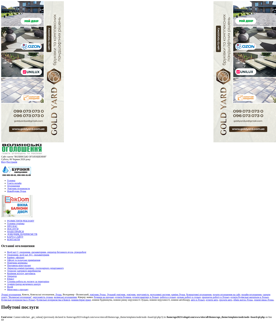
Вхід (3, 162)
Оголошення (13, 186)
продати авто (225, 300)
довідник (131, 294)
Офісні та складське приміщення (23, 260)
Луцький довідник (116, 294)
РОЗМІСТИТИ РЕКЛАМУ (20, 221)
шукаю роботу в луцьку (189, 297)
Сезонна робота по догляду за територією (28, 281)
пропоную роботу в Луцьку (215, 297)
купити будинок (123, 297)
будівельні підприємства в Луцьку (18, 300)
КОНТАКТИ (13, 239)
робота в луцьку (168, 297)
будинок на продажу (104, 297)
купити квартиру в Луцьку (146, 297)
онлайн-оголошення (251, 294)
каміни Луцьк (178, 294)
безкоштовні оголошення (199, 294)
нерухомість (143, 294)
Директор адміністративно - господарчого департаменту (35, 268)
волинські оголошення (65, 297)
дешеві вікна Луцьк (263, 300)
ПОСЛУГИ (13, 229)
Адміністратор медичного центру (24, 284)
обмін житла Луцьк (243, 300)
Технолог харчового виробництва (24, 271)
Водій (10, 287)
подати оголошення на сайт (226, 294)
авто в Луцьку (198, 300)
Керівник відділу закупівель (21, 273)
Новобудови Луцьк (16, 191)
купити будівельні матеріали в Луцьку (250, 297)
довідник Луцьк (98, 294)
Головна (11, 180)
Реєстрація (11, 162)
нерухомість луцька (43, 297)
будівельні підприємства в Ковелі (53, 300)
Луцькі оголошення (11, 294)
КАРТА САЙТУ (15, 237)
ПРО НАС (12, 226)
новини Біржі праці (81, 300)
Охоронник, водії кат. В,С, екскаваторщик (28, 255)
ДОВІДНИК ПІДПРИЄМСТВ (22, 234)
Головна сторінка (15, 223)
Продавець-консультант (19, 265)
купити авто (212, 300)
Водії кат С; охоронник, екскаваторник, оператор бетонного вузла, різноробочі (46, 252)
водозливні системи (160, 294)
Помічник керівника (17, 263)
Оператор (12, 276)
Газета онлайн (14, 183)
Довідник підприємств (18, 188)
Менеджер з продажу (17, 289)
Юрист (10, 279)
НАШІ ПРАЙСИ (15, 231)
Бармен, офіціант (15, 257)
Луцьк (58, 294)
